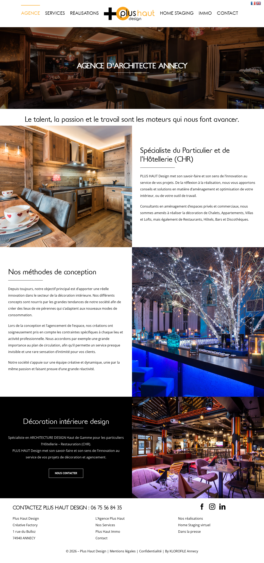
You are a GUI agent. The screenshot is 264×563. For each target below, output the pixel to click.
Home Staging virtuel (194, 525)
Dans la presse (189, 531)
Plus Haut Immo (107, 531)
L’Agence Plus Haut (110, 518)
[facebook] (202, 507)
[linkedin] (222, 507)
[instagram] (212, 507)
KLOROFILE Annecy (184, 551)
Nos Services (105, 525)
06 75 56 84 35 (106, 508)
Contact (101, 538)
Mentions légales (123, 551)
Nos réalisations (190, 518)
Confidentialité (150, 551)
